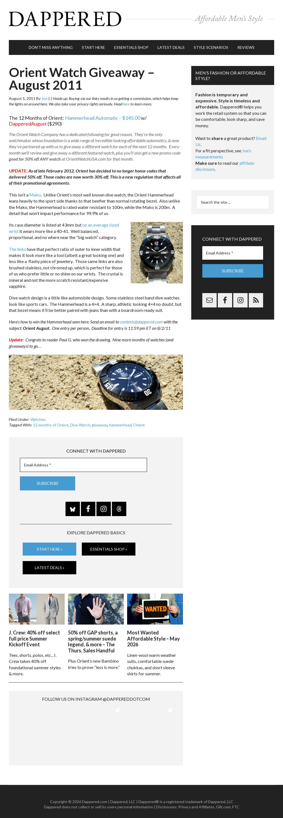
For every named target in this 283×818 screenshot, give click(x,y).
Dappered (141, 18)
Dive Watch (80, 420)
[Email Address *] (83, 460)
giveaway (100, 420)
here (126, 99)
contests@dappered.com (141, 317)
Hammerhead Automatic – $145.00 (102, 113)
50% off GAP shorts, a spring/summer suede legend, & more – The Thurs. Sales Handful (93, 636)
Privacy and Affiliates (196, 801)
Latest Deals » (49, 563)
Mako (35, 190)
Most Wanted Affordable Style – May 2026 (153, 633)
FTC (235, 801)
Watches (38, 415)
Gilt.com (223, 801)
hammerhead (120, 420)
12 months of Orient (51, 420)
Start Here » (49, 544)
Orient (139, 420)
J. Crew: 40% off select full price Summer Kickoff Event (34, 633)
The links (17, 244)
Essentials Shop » (108, 544)
